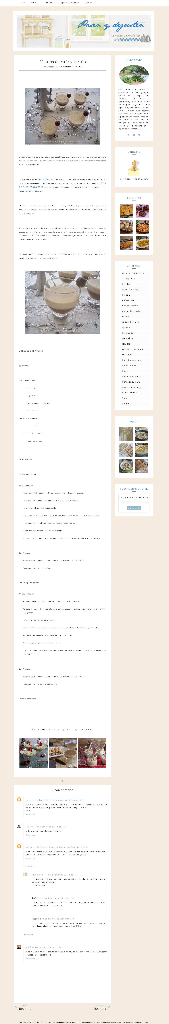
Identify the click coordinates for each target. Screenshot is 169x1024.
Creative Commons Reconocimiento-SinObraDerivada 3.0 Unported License (121, 1022)
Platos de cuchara (131, 382)
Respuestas (30, 866)
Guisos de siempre (131, 322)
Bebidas (126, 284)
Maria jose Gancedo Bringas (40, 847)
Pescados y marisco (131, 376)
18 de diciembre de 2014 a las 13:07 (48, 947)
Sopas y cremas (129, 393)
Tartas (125, 398)
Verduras (126, 404)
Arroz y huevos (129, 278)
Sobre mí (91, 3)
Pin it (67, 730)
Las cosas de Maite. (71, 1022)
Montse (30, 827)
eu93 (28, 947)
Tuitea (54, 730)
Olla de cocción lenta (132, 349)
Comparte (38, 730)
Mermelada (127, 338)
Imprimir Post (84, 730)
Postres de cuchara (131, 387)
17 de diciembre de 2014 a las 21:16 (68, 800)
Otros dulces (128, 355)
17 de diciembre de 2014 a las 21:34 (50, 827)
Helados (126, 327)
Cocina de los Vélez (131, 311)
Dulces (35, 3)
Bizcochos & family (131, 289)
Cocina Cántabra (130, 306)
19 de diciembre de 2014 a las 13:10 (58, 919)
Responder (30, 814)
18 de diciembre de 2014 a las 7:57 (62, 875)
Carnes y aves (128, 300)
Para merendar (129, 365)
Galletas (126, 317)
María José (37, 875)
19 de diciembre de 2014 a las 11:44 (58, 898)
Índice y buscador (69, 3)
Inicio (22, 3)
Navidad (126, 344)
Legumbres (127, 333)
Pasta (125, 371)
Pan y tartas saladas (132, 360)
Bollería (126, 295)
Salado (49, 3)
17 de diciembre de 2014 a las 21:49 (72, 847)
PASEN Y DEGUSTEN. (40, 1022)
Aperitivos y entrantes (133, 273)
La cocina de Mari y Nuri (38, 800)
